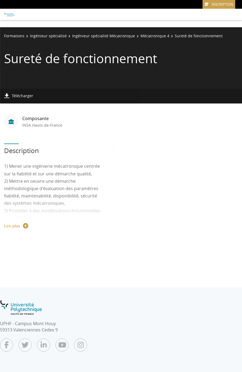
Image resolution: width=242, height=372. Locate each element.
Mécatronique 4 (154, 35)
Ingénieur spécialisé (48, 35)
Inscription (218, 4)
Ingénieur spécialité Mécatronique (103, 35)
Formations (14, 35)
